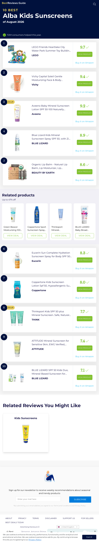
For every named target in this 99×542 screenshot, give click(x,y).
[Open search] (94, 4)
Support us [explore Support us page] (69, 518)
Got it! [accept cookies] (89, 537)
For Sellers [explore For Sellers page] (87, 518)
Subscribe (80, 499)
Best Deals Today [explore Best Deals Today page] (14, 522)
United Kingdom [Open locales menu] (68, 527)
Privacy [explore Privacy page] (22, 518)
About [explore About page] (8, 518)
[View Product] (49, 55)
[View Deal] (13, 221)
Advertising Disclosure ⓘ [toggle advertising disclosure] (29, 527)
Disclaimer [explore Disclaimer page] (51, 518)
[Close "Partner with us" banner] (95, 531)
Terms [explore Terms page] (35, 518)
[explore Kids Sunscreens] (26, 432)
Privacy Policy (35, 540)
